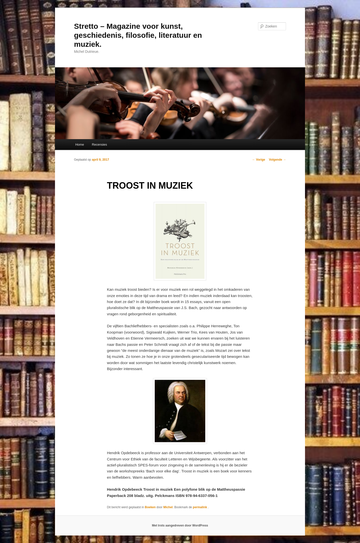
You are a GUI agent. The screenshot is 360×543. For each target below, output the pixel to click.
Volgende (277, 159)
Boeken (150, 507)
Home (79, 144)
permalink (200, 507)
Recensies (99, 144)
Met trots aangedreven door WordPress (180, 525)
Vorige (258, 159)
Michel (167, 507)
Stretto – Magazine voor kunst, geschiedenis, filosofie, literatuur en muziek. (138, 35)
